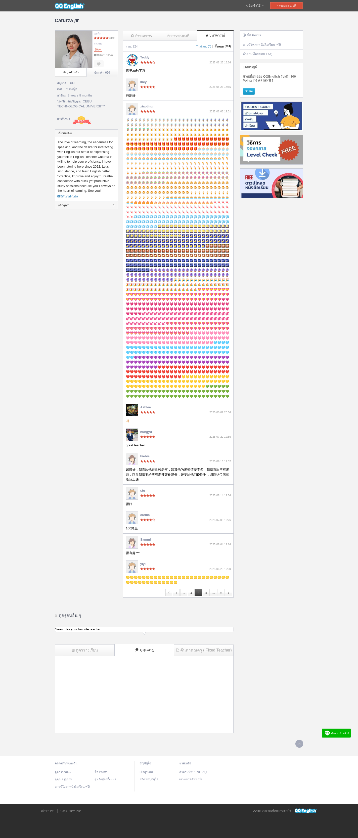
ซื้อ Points (252, 35)
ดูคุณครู (144, 650)
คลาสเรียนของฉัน (66, 763)
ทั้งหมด (223, 46)
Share (249, 91)
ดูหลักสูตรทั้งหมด (105, 779)
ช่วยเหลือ (185, 763)
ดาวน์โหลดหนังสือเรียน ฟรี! (262, 45)
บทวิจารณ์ (215, 35)
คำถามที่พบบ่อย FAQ (257, 54)
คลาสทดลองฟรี (286, 5)
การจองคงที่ (178, 36)
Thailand (203, 46)
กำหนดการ (141, 36)
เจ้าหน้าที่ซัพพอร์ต (191, 779)
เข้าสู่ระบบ (146, 772)
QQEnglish (70, 5)
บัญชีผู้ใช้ (145, 763)
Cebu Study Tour (70, 810)
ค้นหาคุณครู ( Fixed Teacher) (204, 650)
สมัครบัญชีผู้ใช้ (148, 779)
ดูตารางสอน (63, 772)
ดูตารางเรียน (85, 650)
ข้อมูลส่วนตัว (71, 72)
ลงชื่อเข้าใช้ (254, 5)
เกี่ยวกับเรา (47, 810)
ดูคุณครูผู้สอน (63, 779)
